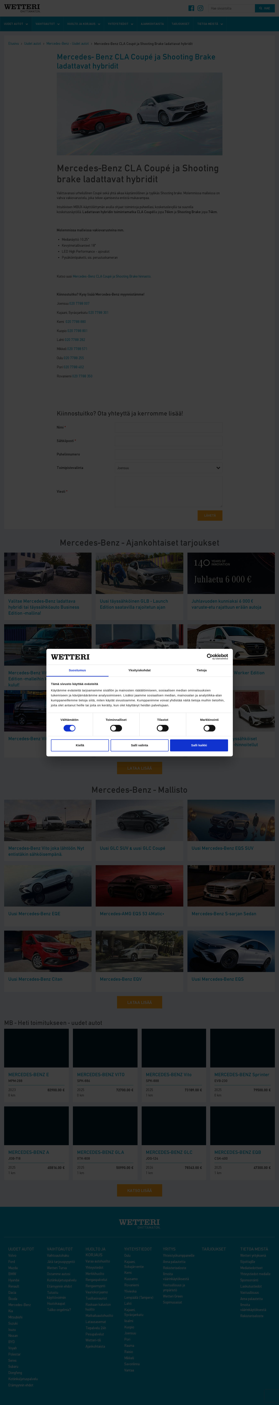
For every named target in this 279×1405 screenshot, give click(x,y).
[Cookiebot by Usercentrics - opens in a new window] (210, 657)
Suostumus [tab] (77, 670)
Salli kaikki (199, 745)
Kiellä (80, 745)
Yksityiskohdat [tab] (139, 670)
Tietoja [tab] (202, 670)
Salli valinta (139, 745)
